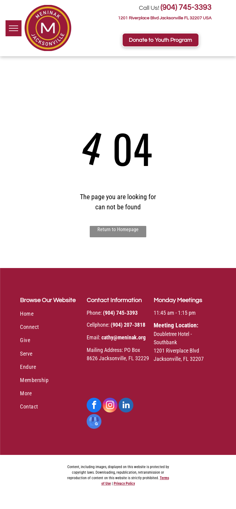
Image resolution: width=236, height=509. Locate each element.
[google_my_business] (94, 422)
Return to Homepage (118, 229)
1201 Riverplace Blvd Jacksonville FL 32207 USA (164, 18)
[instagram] (110, 406)
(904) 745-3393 (185, 7)
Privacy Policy (124, 483)
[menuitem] (51, 314)
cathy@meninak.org (123, 337)
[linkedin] (126, 406)
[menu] (14, 28)
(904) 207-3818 (128, 325)
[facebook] (94, 406)
